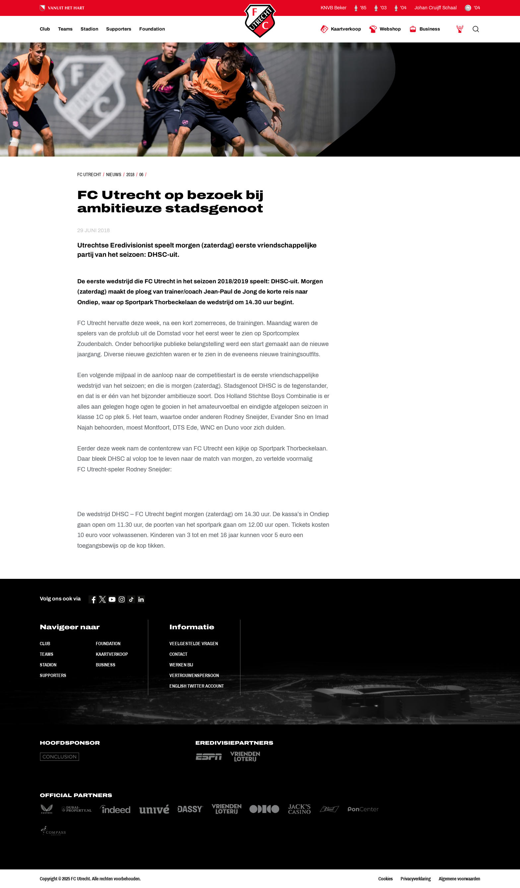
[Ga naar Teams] (65, 29)
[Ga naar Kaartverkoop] (340, 29)
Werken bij (181, 665)
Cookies (385, 879)
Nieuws (113, 174)
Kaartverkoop (112, 654)
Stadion (48, 665)
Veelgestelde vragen (193, 644)
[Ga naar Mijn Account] (460, 29)
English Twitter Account (196, 686)
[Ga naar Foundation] (152, 29)
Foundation (108, 644)
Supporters (53, 675)
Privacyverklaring (416, 879)
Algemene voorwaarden (459, 879)
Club (45, 644)
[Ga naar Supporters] (118, 29)
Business (105, 665)
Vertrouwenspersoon (194, 675)
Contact (178, 654)
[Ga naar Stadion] (89, 29)
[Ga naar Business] (424, 29)
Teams (46, 654)
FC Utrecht (89, 174)
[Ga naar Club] (45, 29)
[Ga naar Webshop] (385, 29)
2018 (130, 174)
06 (141, 174)
